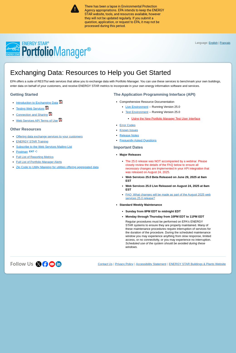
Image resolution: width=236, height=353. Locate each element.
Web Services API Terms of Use (37, 120)
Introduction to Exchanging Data (37, 102)
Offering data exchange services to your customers (49, 136)
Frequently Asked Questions (138, 140)
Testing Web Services (30, 108)
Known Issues (129, 130)
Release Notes (129, 135)
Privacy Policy (124, 264)
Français (225, 42)
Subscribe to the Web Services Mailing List (44, 146)
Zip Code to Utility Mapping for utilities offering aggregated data (57, 167)
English (213, 42)
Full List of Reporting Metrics (35, 157)
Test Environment (136, 112)
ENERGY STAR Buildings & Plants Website (197, 264)
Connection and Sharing (32, 114)
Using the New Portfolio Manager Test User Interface (165, 118)
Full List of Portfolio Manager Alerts (39, 162)
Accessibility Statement (151, 264)
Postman (22, 151)
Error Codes (127, 125)
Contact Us (105, 264)
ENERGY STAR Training (32, 141)
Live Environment (136, 106)
